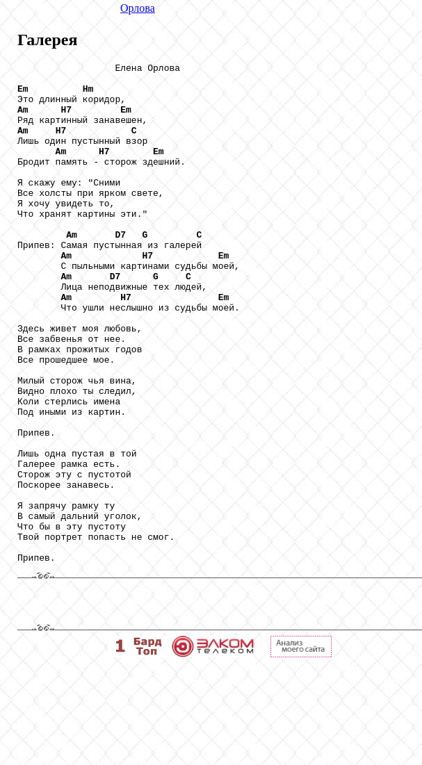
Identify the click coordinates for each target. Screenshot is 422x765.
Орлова (137, 8)
